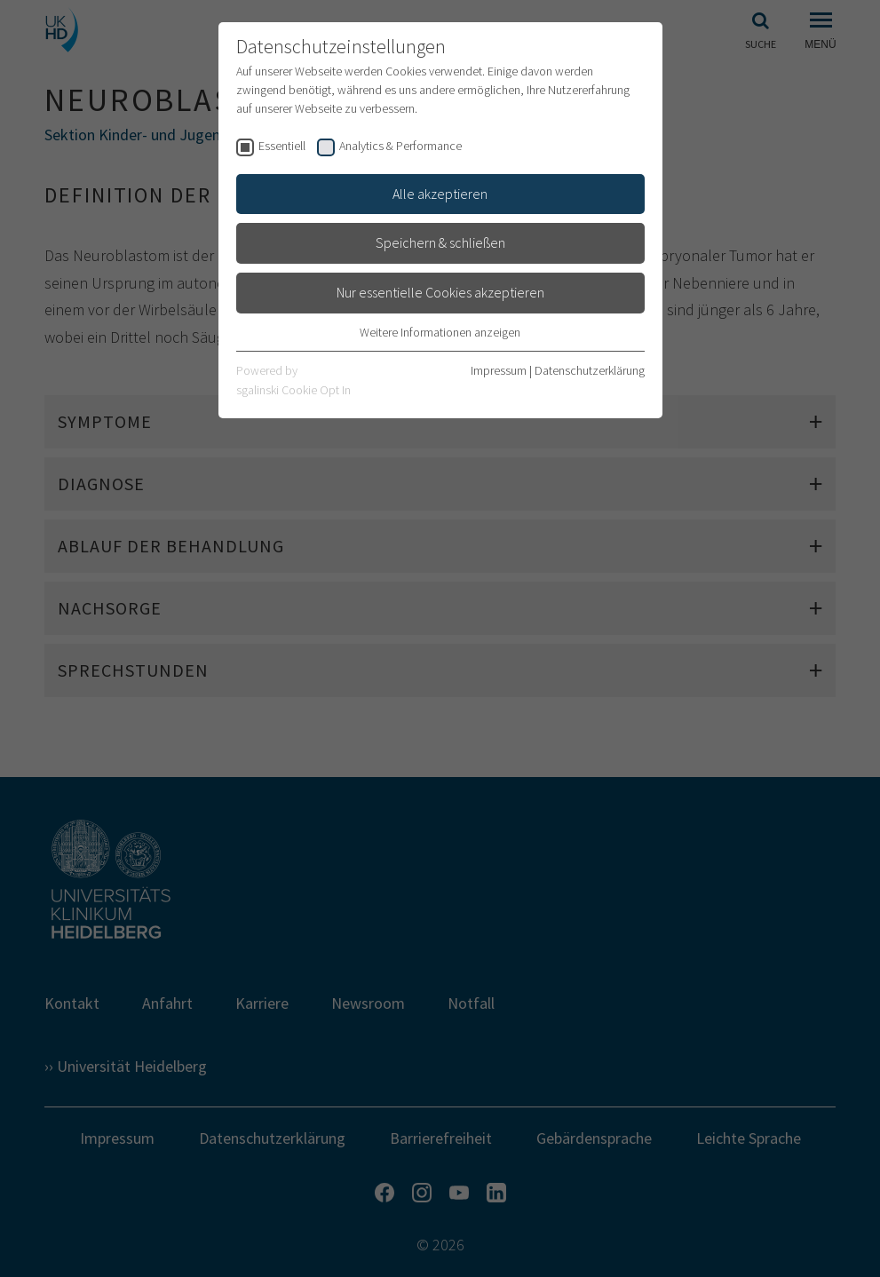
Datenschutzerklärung (590, 370)
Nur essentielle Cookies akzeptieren (440, 292)
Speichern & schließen (440, 242)
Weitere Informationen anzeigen (440, 332)
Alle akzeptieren (440, 193)
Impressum (499, 370)
